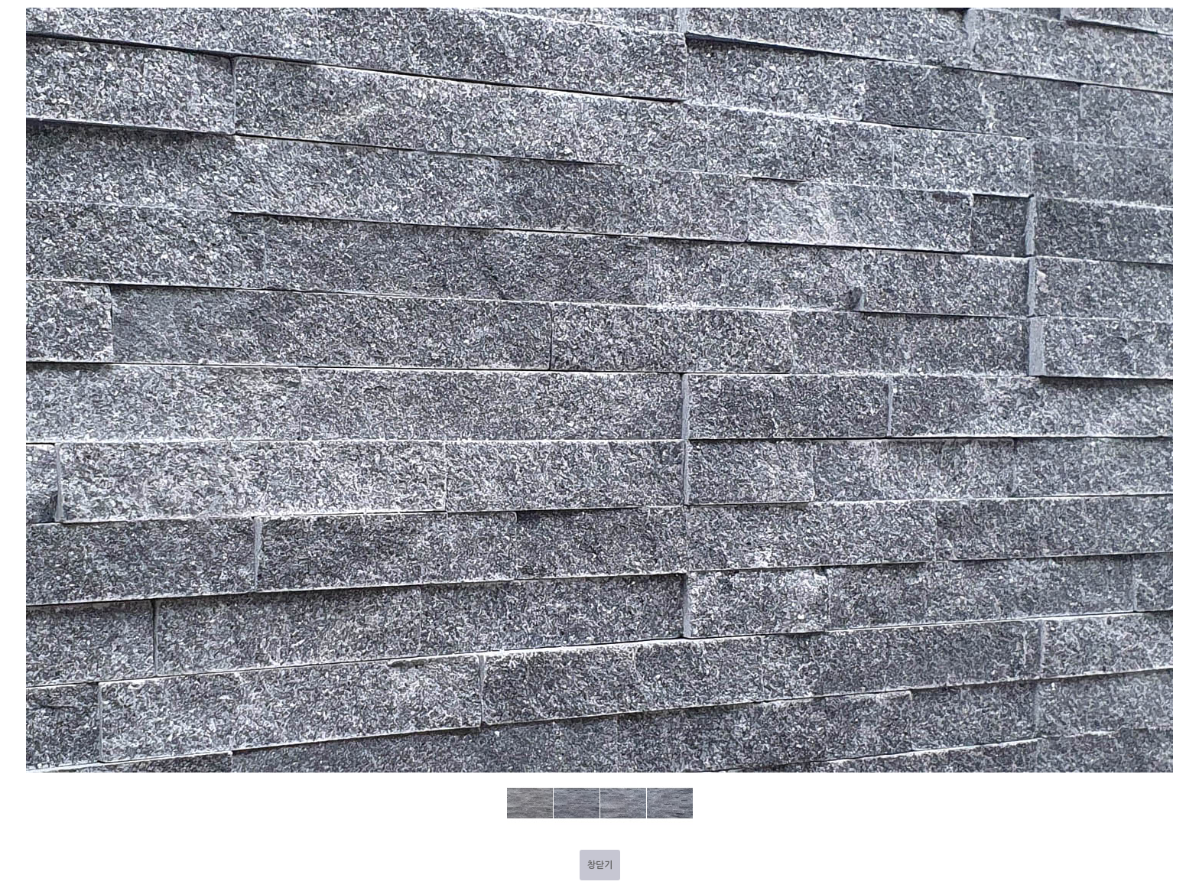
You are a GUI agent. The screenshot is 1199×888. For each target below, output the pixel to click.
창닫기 (599, 865)
